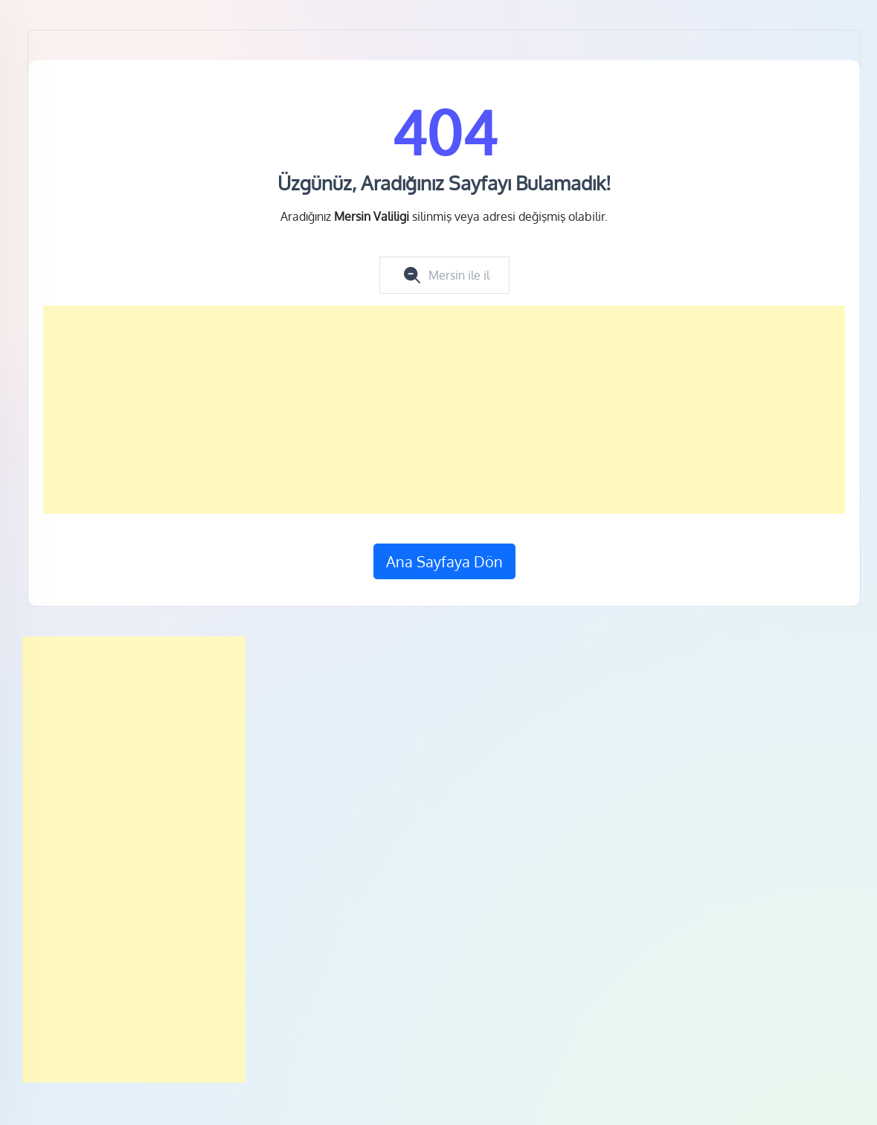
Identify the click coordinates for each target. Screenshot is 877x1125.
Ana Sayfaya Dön (444, 561)
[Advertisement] (444, 410)
